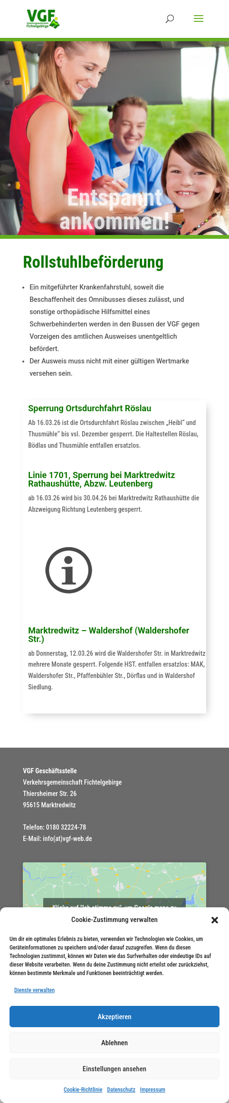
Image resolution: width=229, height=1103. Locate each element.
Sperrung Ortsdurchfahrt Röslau (89, 408)
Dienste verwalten (34, 990)
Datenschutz (121, 1089)
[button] (214, 920)
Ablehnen (114, 1043)
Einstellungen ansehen (114, 1069)
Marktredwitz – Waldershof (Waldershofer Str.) (108, 634)
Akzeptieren (114, 1017)
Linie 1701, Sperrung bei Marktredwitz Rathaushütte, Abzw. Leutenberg (101, 479)
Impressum (152, 1089)
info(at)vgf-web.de (67, 838)
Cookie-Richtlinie (83, 1089)
